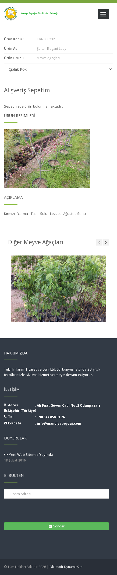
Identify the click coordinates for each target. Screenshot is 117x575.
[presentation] (37, 510)
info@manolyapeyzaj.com (59, 423)
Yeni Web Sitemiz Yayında (58, 457)
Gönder (57, 526)
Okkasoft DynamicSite (66, 567)
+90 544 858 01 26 (51, 417)
